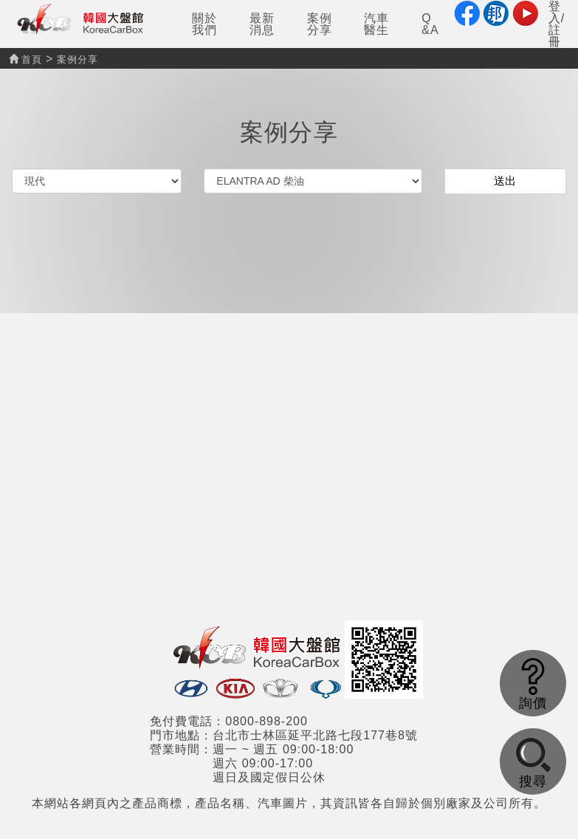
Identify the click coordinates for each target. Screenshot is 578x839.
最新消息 (262, 24)
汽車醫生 (376, 24)
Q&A (430, 24)
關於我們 (204, 24)
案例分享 (319, 24)
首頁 (25, 59)
